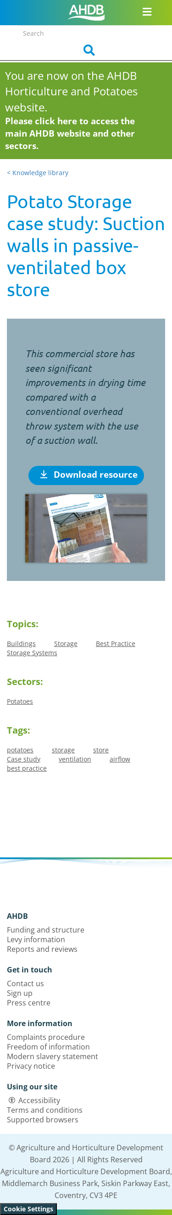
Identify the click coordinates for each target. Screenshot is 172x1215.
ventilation (75, 759)
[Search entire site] (86, 33)
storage (63, 750)
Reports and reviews (42, 949)
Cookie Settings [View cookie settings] (28, 1208)
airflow (120, 759)
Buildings (21, 643)
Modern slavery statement (52, 1056)
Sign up (20, 993)
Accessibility (39, 1100)
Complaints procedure (46, 1037)
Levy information (36, 939)
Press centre (28, 1003)
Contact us (25, 983)
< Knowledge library (37, 172)
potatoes (20, 750)
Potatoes (20, 701)
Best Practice (115, 643)
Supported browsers (42, 1120)
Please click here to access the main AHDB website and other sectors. (70, 133)
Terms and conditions (45, 1110)
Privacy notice (31, 1066)
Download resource (89, 474)
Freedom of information (48, 1047)
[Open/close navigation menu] (147, 11)
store (101, 750)
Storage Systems (32, 652)
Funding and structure (45, 930)
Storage (66, 643)
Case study (23, 759)
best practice (27, 768)
